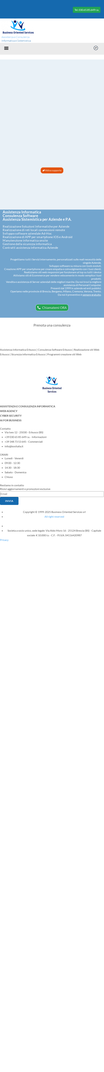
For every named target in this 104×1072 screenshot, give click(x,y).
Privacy (4, 539)
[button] (6, 48)
